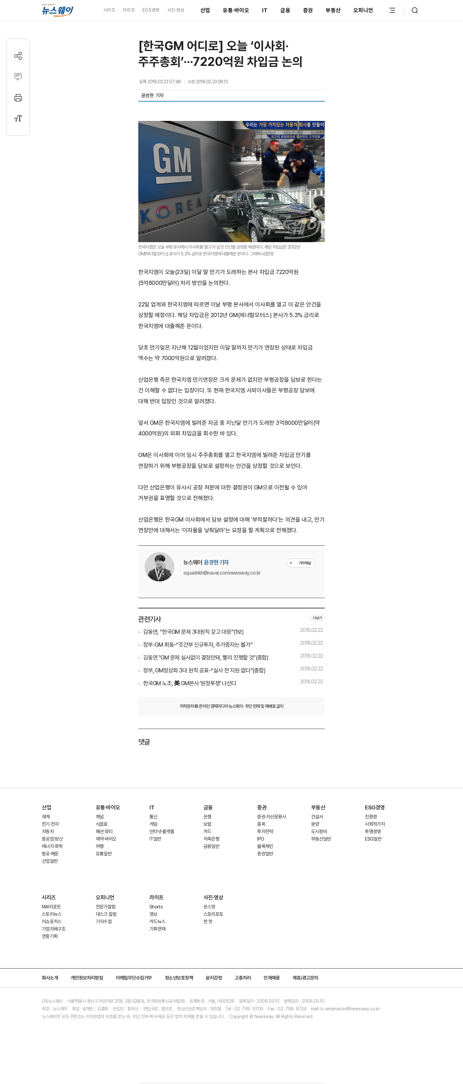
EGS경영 (150, 10)
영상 (154, 914)
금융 (285, 10)
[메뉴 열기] (392, 10)
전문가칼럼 (106, 907)
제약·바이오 (106, 839)
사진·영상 (175, 10)
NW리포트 (51, 907)
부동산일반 (321, 839)
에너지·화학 (52, 846)
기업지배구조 (54, 929)
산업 (205, 10)
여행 (100, 846)
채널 (100, 817)
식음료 (102, 824)
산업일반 (50, 861)
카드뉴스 (157, 922)
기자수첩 (104, 922)
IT (265, 10)
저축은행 (211, 839)
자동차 (48, 831)
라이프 (129, 10)
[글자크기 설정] (18, 118)
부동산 (333, 10)
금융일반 (211, 846)
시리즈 (109, 10)
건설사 (317, 817)
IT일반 (155, 839)
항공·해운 (50, 854)
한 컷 (208, 922)
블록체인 (265, 846)
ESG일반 (373, 839)
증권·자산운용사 (271, 817)
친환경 (371, 817)
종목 (261, 824)
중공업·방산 (52, 839)
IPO (260, 839)
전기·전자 (50, 824)
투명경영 (373, 831)
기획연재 (157, 929)
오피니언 (363, 10)
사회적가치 (375, 824)
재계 (46, 817)
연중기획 (50, 936)
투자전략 (265, 831)
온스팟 (209, 907)
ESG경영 (375, 807)
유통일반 (104, 854)
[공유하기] (18, 56)
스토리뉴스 (52, 914)
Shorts (156, 907)
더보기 (317, 618)
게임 (154, 824)
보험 (208, 824)
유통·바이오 (236, 10)
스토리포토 (213, 914)
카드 (208, 831)
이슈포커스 (52, 922)
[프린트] (18, 98)
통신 (154, 817)
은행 (208, 817)
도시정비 (319, 831)
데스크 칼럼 (106, 914)
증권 (308, 10)
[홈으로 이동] (57, 10)
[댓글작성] (18, 77)
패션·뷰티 (104, 831)
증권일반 (265, 854)
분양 (315, 824)
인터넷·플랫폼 (162, 831)
